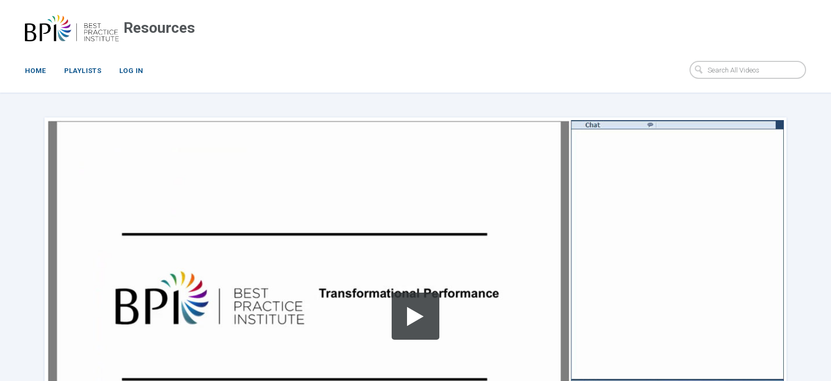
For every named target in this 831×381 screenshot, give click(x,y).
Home (35, 71)
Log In (131, 71)
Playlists (83, 71)
